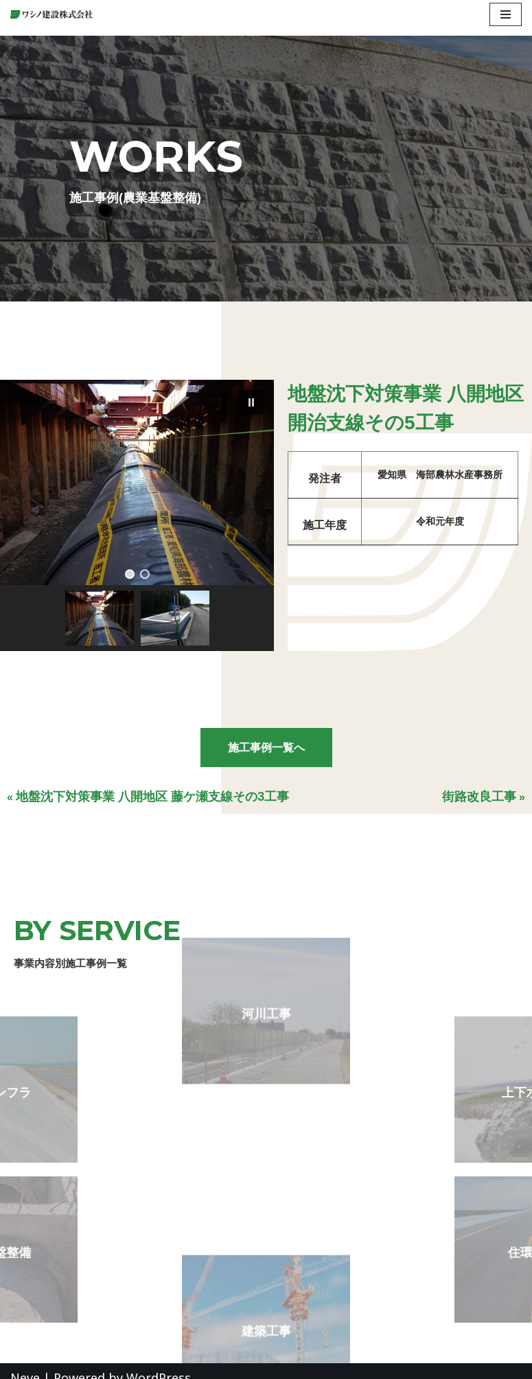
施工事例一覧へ (266, 747)
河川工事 (266, 973)
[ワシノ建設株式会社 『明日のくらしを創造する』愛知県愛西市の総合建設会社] (55, 14)
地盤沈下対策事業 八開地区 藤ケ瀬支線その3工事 (152, 797)
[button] (251, 402)
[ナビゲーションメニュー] (505, 14)
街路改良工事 (479, 797)
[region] (137, 515)
